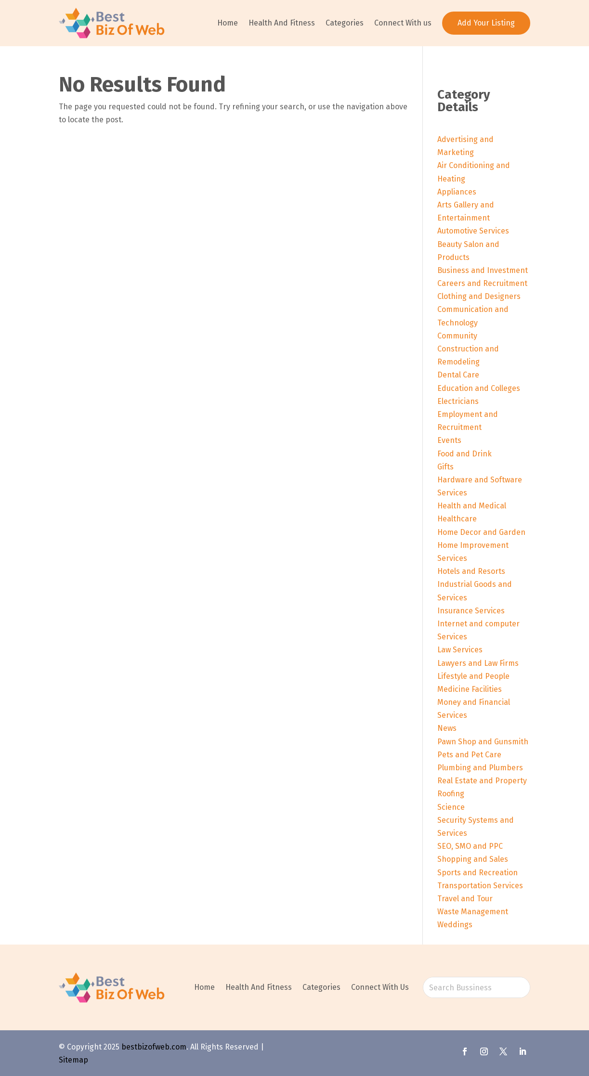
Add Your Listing (486, 22)
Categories (345, 22)
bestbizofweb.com (153, 1046)
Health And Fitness (282, 22)
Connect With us (403, 22)
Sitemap (73, 1059)
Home (227, 22)
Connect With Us (380, 987)
